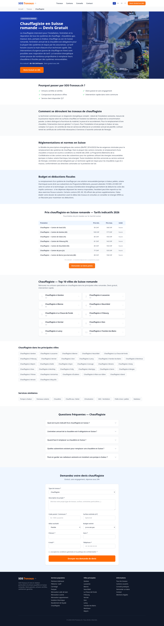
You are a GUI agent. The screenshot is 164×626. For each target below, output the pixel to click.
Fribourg (87, 595)
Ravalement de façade (58, 603)
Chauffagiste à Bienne (69, 353)
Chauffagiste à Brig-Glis (48, 380)
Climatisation (88, 399)
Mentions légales (122, 595)
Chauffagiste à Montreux (134, 359)
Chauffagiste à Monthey (47, 369)
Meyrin (86, 611)
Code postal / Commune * (58, 514)
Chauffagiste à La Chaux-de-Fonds (116, 353)
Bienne (86, 587)
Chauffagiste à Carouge (85, 364)
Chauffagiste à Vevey (126, 364)
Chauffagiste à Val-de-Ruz (49, 374)
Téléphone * (87, 542)
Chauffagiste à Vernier (48, 359)
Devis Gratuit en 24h (136, 3)
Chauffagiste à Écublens (71, 374)
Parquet (53, 589)
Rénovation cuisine (57, 595)
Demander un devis (123, 589)
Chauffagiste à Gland (117, 374)
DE (121, 3)
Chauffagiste (55, 606)
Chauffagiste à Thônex (28, 374)
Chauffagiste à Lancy (86, 359)
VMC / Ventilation (104, 399)
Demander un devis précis (82, 266)
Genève (86, 581)
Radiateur (137, 399)
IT (125, 3)
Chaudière (57, 399)
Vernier (86, 597)
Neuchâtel (87, 589)
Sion (85, 600)
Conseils (79, 3)
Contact (89, 3)
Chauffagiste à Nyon (65, 364)
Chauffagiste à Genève (28, 353)
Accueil (20, 9)
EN (118, 3)
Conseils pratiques (122, 587)
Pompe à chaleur (26, 399)
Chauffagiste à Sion (68, 359)
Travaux (59, 3)
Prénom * (52, 533)
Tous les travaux (121, 581)
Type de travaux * (55, 488)
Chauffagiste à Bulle (47, 364)
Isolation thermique (58, 600)
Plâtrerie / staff (56, 584)
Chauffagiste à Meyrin (27, 364)
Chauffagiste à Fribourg (28, 359)
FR (114, 3)
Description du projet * (57, 498)
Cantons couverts (122, 584)
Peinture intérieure (57, 581)
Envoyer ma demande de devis (82, 558)
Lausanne (87, 584)
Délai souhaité (54, 524)
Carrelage (54, 587)
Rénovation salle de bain (59, 592)
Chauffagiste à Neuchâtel (90, 353)
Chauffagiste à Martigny (87, 369)
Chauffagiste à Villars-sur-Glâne (95, 374)
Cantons (69, 3)
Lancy (86, 603)
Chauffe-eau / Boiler (72, 399)
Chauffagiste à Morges (127, 369)
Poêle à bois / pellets (122, 399)
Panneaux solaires (43, 399)
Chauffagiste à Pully (67, 369)
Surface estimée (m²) (90, 514)
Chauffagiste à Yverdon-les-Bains (110, 359)
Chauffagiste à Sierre (107, 369)
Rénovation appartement (59, 597)
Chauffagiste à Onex (27, 369)
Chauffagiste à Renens (106, 364)
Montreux (87, 608)
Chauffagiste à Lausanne (48, 353)
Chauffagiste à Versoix (28, 380)
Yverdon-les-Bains (90, 606)
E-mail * (51, 542)
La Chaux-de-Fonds (90, 592)
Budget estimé (88, 524)
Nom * (85, 533)
